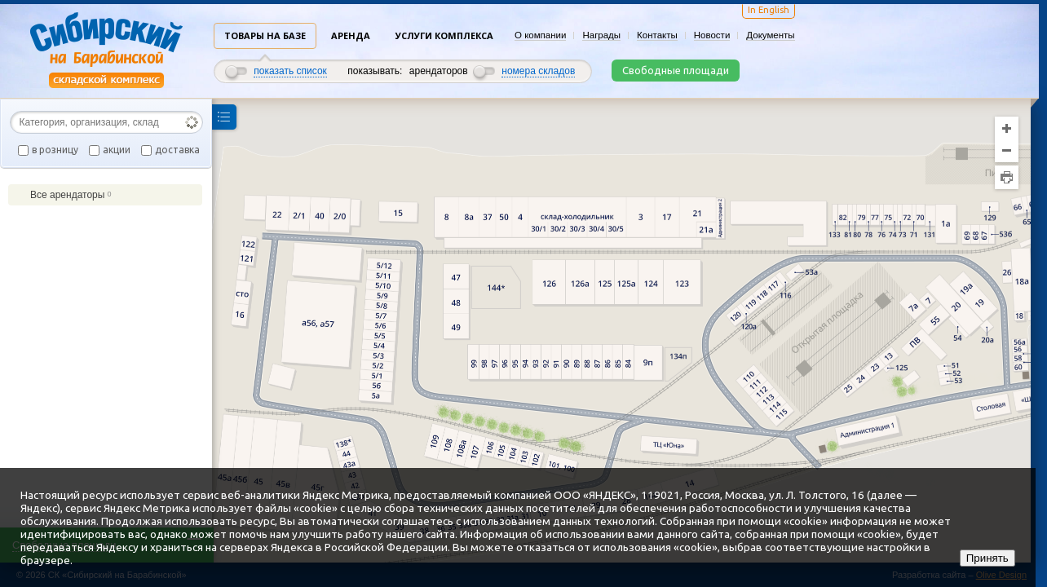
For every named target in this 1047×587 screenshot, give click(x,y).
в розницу (55, 149)
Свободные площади (675, 70)
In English (768, 10)
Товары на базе (265, 35)
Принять (987, 558)
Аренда (350, 35)
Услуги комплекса (444, 35)
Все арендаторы (63, 195)
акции (116, 149)
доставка (177, 149)
